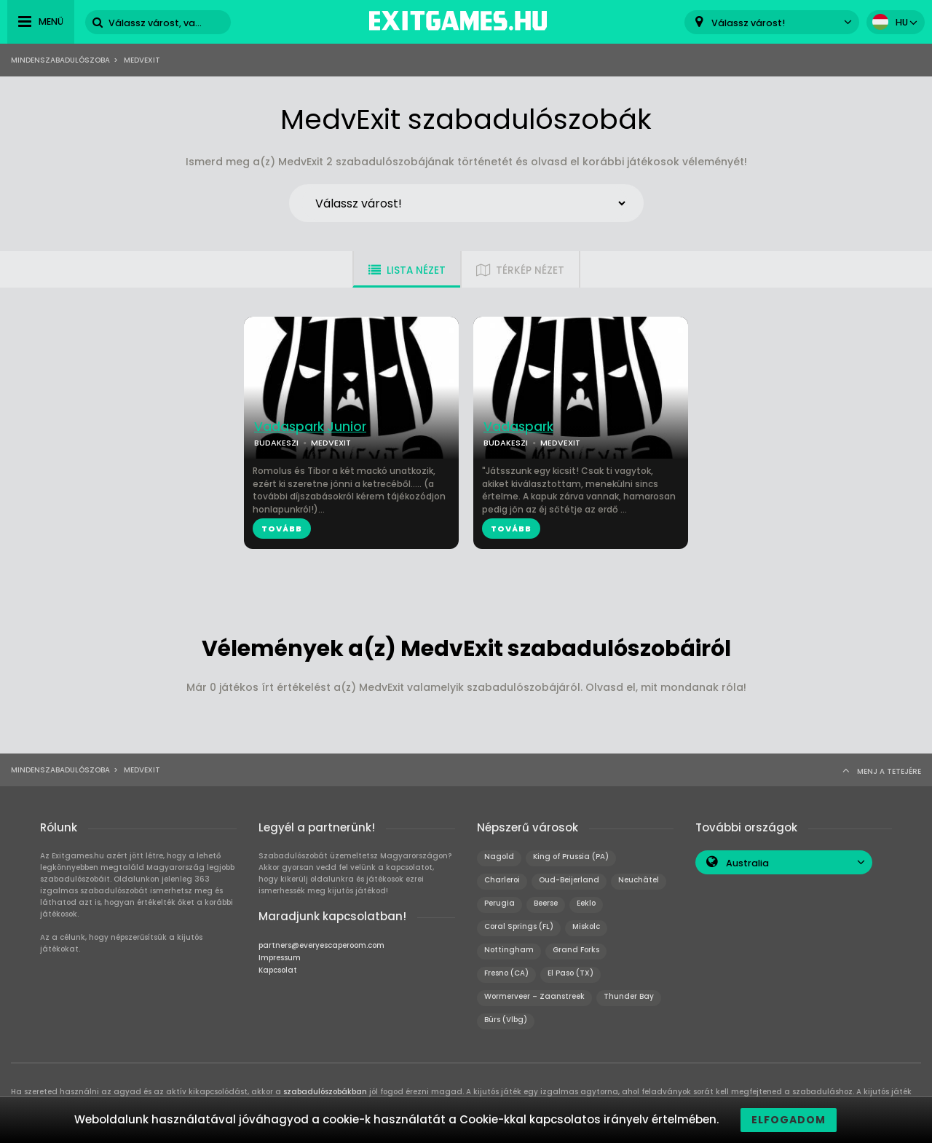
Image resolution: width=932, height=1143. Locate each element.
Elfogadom (788, 1119)
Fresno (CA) (506, 973)
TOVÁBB (281, 528)
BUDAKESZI (276, 442)
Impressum (279, 957)
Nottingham (509, 949)
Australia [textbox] (747, 863)
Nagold (499, 856)
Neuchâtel (638, 879)
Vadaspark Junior (310, 427)
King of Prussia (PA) (571, 856)
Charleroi (502, 879)
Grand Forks (576, 949)
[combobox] (771, 22)
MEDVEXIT (331, 442)
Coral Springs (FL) (518, 926)
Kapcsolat (277, 970)
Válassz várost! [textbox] (748, 23)
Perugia (499, 903)
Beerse (546, 903)
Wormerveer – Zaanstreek (534, 996)
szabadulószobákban (325, 1091)
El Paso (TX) (570, 973)
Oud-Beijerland (569, 879)
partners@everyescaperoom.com (321, 945)
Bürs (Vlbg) (505, 1019)
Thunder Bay (629, 996)
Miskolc (586, 926)
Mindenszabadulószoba (60, 60)
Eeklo (586, 903)
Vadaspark (518, 427)
